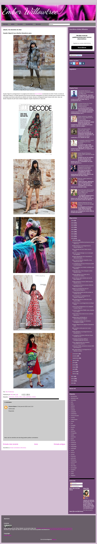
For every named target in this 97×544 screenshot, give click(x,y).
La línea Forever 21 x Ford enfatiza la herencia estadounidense (85, 105)
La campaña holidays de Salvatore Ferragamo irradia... (81, 321)
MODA (12, 24)
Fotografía (73, 433)
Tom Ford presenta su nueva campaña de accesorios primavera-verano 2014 (86, 167)
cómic (72, 421)
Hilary (86, 498)
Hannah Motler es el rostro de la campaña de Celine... (80, 275)
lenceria (73, 440)
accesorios (74, 396)
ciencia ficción (75, 415)
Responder (11, 411)
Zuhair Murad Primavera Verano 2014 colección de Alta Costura (86, 154)
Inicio (36, 444)
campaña (73, 411)
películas (73, 458)
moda (23, 397)
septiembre (76, 358)
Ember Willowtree (29, 11)
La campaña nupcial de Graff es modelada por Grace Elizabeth (86, 142)
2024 (72, 225)
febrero (75, 373)
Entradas (74, 483)
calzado (73, 410)
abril (74, 369)
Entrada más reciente (10, 444)
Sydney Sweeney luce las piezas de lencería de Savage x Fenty (86, 204)
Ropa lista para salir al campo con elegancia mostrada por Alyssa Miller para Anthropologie (86, 192)
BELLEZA (38, 24)
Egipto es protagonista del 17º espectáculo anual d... (80, 289)
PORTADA (5, 24)
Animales (73, 400)
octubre (75, 356)
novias (72, 454)
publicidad (28, 397)
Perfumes (73, 460)
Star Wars (73, 465)
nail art (73, 452)
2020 (72, 234)
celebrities (73, 413)
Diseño (17, 397)
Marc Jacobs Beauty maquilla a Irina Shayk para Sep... (82, 260)
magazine (73, 444)
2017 (72, 376)
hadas (72, 435)
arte (72, 402)
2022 (72, 229)
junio (74, 364)
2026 (72, 220)
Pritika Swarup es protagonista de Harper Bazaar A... (81, 246)
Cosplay (73, 425)
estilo (20, 397)
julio (74, 362)
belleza (73, 406)
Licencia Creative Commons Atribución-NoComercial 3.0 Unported (54, 528)
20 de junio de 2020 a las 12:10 (25, 406)
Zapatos (73, 475)
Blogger (54, 539)
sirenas (73, 464)
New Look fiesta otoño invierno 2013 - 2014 (84, 129)
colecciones (11, 397)
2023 (72, 227)
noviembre (76, 353)
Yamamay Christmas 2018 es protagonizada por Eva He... (80, 339)
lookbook (73, 442)
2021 (72, 231)
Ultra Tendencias (9, 391)
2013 (72, 383)
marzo (74, 371)
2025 (72, 223)
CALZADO (20, 24)
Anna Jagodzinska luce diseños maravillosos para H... (80, 343)
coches (73, 417)
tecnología (74, 467)
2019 (72, 236)
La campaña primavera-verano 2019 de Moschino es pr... (82, 285)
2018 (72, 238)
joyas (72, 438)
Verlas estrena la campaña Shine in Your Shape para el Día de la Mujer (85, 118)
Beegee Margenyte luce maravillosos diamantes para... (82, 257)
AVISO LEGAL (8, 535)
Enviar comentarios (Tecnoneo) (18, 447)
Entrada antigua (59, 444)
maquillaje (73, 446)
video (72, 471)
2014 (72, 380)
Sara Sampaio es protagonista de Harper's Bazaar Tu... (81, 296)
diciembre (75, 240)
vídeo (72, 473)
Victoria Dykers (13, 406)
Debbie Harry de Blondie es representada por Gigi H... (79, 318)
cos (72, 423)
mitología (73, 448)
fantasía (73, 431)
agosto (75, 360)
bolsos (73, 408)
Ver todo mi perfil (88, 510)
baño (72, 404)
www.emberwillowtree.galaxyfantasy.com (61, 529)
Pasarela (73, 456)
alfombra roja (74, 398)
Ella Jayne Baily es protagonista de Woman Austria (81, 350)
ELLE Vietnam (38, 93)
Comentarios (75, 486)
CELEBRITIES (29, 24)
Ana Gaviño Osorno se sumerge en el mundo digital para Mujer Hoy (85, 92)
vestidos (34, 397)
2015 (72, 378)
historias (73, 437)
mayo (74, 367)
